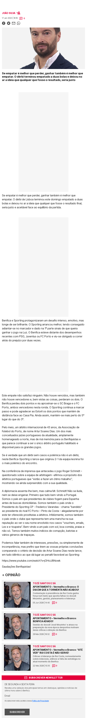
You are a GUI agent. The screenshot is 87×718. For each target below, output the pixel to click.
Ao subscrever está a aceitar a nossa (27, 701)
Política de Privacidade (40, 701)
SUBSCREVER (17, 712)
